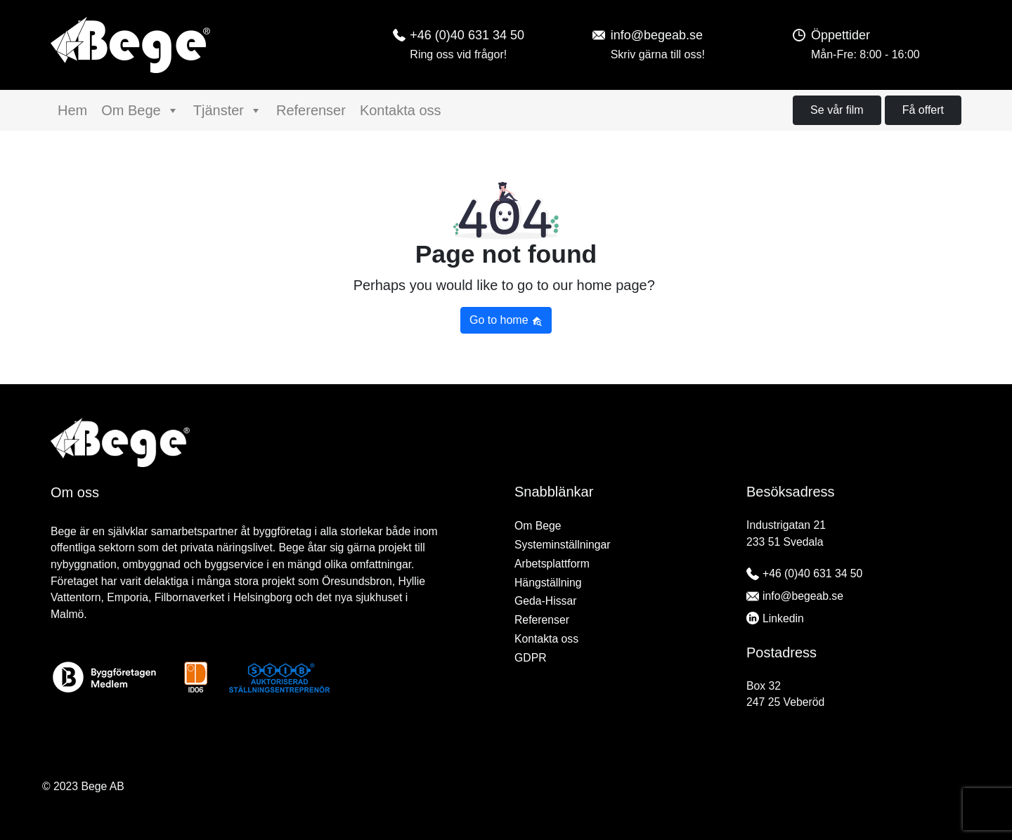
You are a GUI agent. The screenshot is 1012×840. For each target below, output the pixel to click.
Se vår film (837, 110)
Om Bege (140, 110)
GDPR (530, 658)
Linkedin (783, 618)
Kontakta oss (400, 110)
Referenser (311, 110)
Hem (72, 110)
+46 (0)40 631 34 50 (812, 573)
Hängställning (547, 583)
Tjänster (227, 110)
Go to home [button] (506, 320)
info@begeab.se (803, 596)
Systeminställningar (562, 545)
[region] (506, 806)
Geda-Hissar (545, 601)
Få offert (923, 110)
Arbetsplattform (552, 564)
